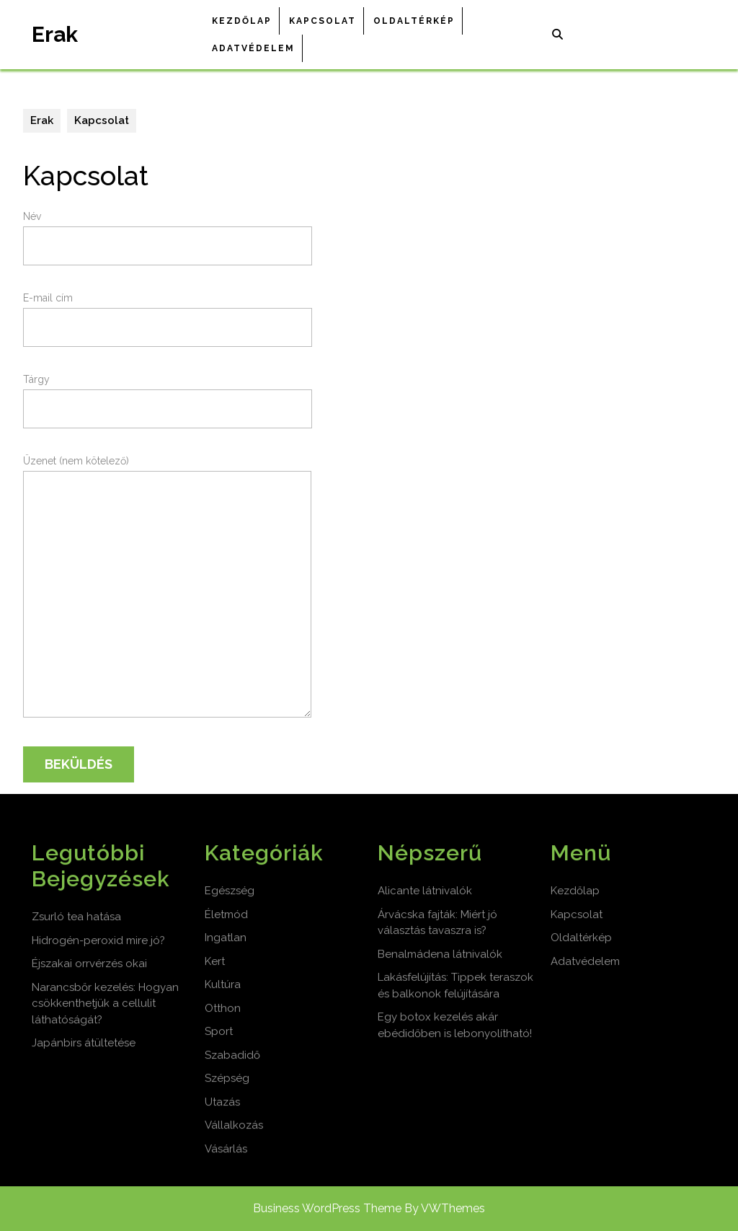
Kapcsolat (322, 21)
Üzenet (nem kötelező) (167, 593)
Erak (55, 34)
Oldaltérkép (414, 21)
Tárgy (167, 394)
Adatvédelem (253, 48)
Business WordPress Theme (327, 1208)
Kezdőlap (242, 21)
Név (167, 231)
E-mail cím (167, 312)
